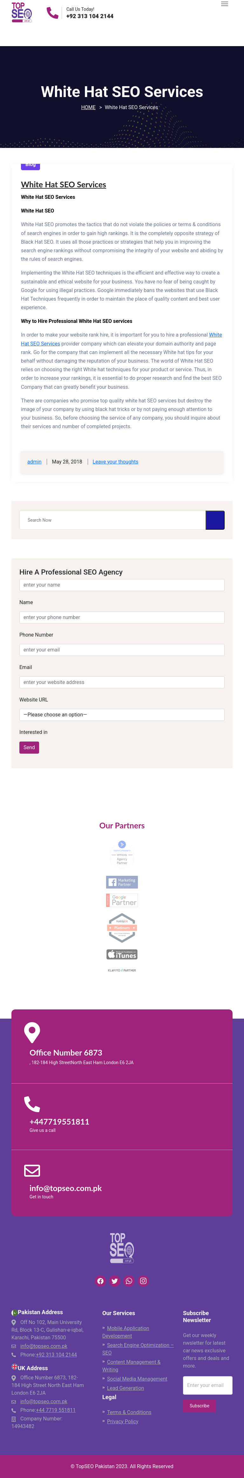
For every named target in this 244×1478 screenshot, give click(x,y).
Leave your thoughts (116, 462)
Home (88, 107)
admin (34, 462)
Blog (30, 164)
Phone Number (36, 635)
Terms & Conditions (129, 1412)
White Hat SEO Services (63, 184)
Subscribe (199, 1405)
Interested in (33, 732)
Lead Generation (125, 1388)
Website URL (33, 700)
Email (25, 667)
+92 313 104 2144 (89, 16)
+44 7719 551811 (56, 1410)
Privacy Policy (123, 1422)
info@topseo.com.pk (43, 1346)
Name (26, 602)
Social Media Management (137, 1379)
